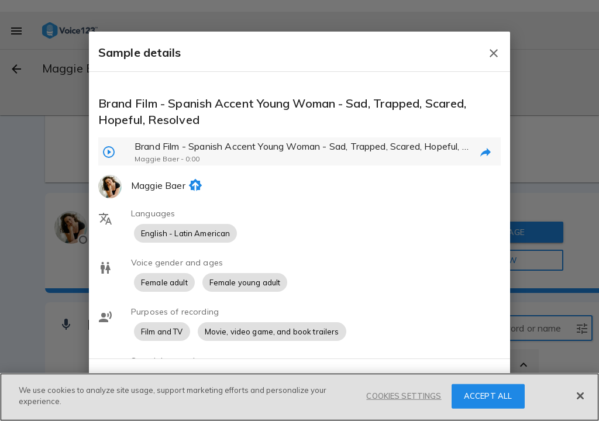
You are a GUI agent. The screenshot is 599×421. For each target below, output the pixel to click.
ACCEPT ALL (488, 397)
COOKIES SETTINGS (403, 397)
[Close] (580, 397)
